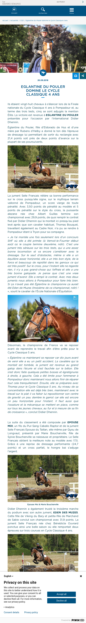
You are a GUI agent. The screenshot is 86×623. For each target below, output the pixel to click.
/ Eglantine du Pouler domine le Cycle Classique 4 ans (46, 20)
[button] (43, 11)
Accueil (14, 10)
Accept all (61, 594)
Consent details (11, 612)
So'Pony (61, 2)
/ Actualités (13, 20)
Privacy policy (31, 612)
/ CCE (21, 20)
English (9, 576)
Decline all (61, 600)
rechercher (43, 10)
